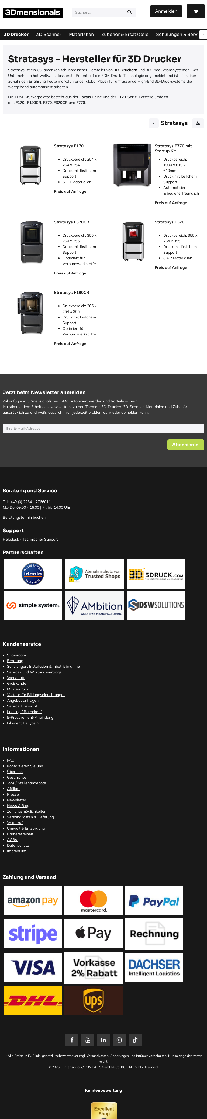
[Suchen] (129, 12)
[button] (185, 444)
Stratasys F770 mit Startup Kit (173, 148)
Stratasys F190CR (71, 292)
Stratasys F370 (169, 222)
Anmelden (166, 11)
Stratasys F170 (69, 146)
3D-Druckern (125, 69)
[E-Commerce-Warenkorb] (196, 11)
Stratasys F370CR (71, 222)
